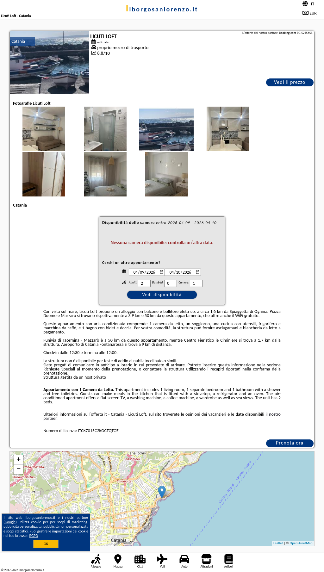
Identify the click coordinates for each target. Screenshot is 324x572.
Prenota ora (289, 443)
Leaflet (278, 543)
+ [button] (18, 460)
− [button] (18, 469)
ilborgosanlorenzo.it (162, 9)
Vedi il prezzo (289, 82)
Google (10, 522)
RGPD (33, 535)
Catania (18, 41)
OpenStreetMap (301, 543)
